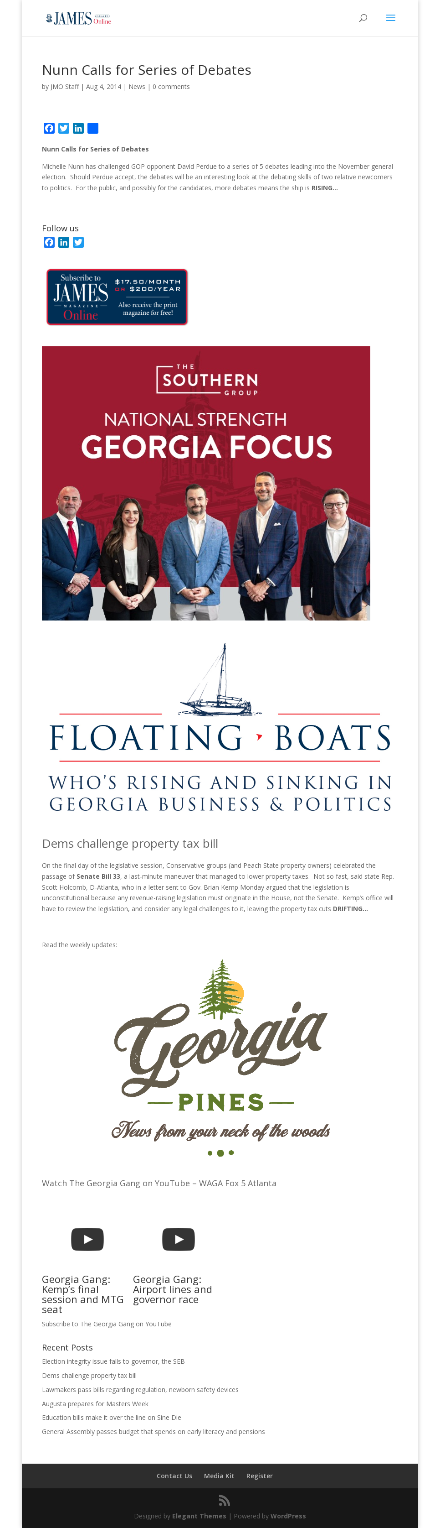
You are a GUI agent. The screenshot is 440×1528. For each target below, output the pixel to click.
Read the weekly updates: (79, 944)
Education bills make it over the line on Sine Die (111, 1417)
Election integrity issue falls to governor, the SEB (113, 1361)
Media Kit (219, 1475)
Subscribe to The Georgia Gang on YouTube (107, 1323)
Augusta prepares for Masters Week (95, 1403)
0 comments (171, 86)
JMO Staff (65, 86)
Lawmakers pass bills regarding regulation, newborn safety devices (140, 1389)
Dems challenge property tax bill (130, 843)
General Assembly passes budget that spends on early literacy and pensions (153, 1431)
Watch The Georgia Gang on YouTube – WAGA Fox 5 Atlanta (159, 1183)
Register (259, 1475)
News (136, 86)
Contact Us (174, 1475)
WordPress (288, 1516)
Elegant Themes (199, 1516)
